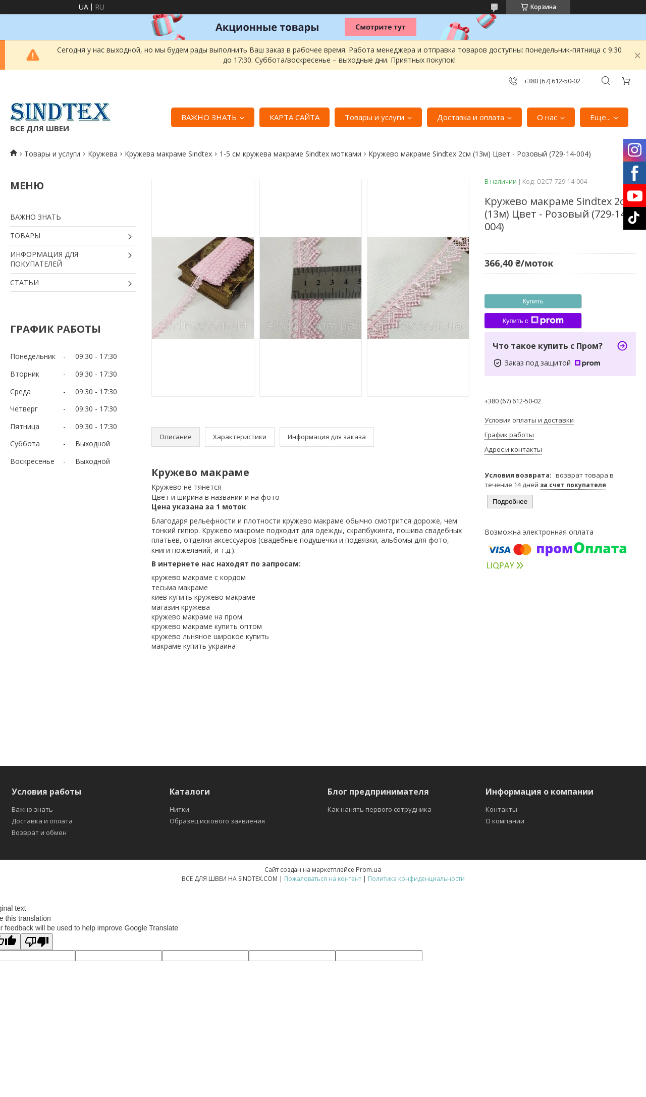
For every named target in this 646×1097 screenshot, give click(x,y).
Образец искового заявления (217, 820)
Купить (532, 301)
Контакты (501, 809)
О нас (547, 117)
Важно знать (32, 809)
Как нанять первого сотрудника (380, 809)
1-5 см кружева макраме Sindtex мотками (290, 154)
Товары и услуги (374, 117)
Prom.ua (369, 869)
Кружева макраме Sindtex (168, 154)
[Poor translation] (37, 941)
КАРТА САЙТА (294, 117)
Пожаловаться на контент (322, 878)
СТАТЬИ (24, 282)
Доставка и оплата (470, 117)
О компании (505, 820)
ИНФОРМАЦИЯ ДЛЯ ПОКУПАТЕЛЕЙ (44, 259)
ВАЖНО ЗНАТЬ (209, 117)
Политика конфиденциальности (416, 878)
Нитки (179, 809)
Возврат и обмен (39, 832)
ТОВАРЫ (25, 235)
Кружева (103, 154)
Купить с (532, 320)
